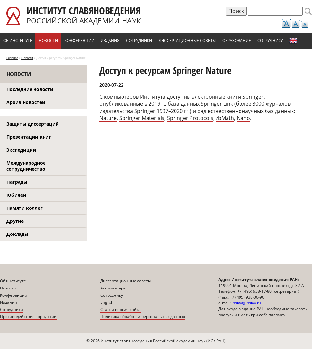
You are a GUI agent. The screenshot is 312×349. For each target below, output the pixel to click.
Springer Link (217, 103)
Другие (15, 221)
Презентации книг (28, 137)
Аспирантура (112, 288)
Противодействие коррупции (28, 316)
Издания (110, 40)
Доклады (17, 234)
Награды (16, 182)
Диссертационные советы (187, 40)
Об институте (17, 40)
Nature (108, 118)
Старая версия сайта (120, 309)
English (293, 41)
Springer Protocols (190, 118)
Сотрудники (139, 40)
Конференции (79, 40)
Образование (236, 40)
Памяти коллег (24, 208)
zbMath (225, 118)
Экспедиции (21, 150)
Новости (48, 40)
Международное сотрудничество (26, 166)
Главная (12, 58)
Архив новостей (25, 102)
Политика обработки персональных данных (142, 316)
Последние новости (29, 89)
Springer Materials (141, 118)
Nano (243, 118)
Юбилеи (16, 195)
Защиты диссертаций (32, 124)
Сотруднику (270, 40)
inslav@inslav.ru (246, 303)
